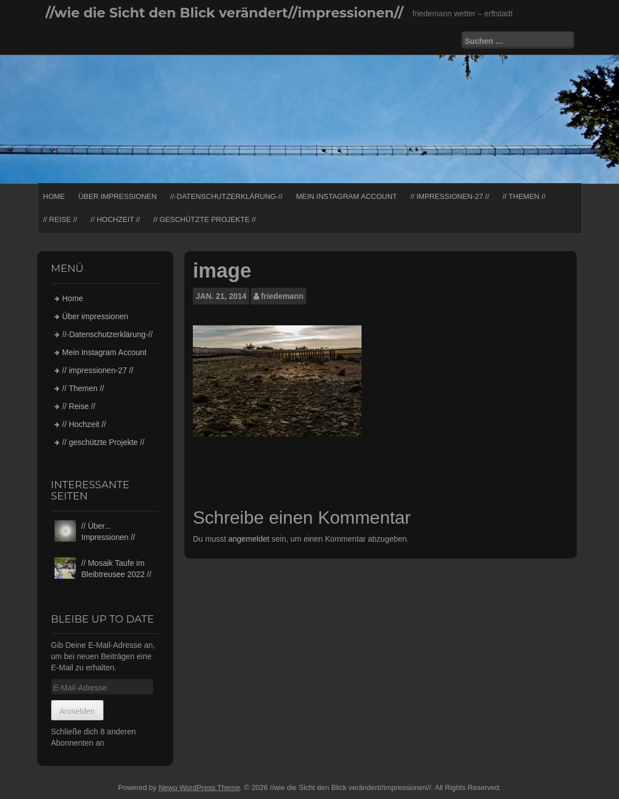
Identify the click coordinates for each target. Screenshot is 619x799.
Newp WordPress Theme (199, 787)
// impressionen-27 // (449, 196)
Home (54, 196)
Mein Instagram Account (346, 196)
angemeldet (248, 538)
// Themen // (524, 196)
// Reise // (60, 219)
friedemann (282, 296)
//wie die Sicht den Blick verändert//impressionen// (225, 12)
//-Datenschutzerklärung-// (226, 196)
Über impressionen (117, 196)
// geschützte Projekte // (204, 219)
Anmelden (77, 711)
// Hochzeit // (115, 219)
